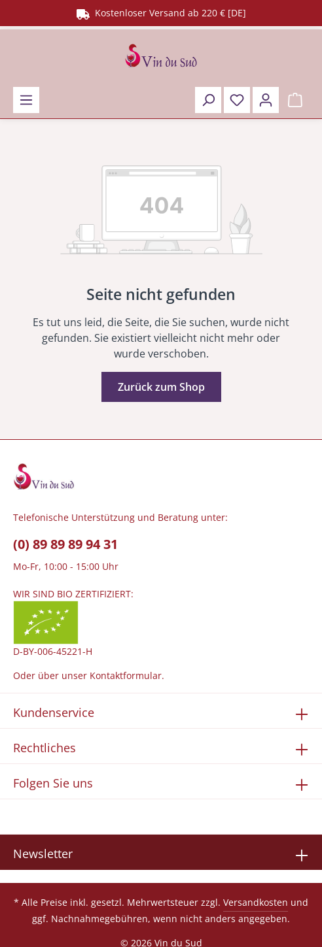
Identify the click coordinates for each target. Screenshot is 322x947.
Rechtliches (44, 748)
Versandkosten (255, 902)
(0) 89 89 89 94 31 (65, 544)
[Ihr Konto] (266, 100)
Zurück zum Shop (161, 387)
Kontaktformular (126, 675)
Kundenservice (53, 712)
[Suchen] (208, 100)
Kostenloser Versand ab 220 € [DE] (161, 13)
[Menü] (26, 100)
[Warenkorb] (295, 100)
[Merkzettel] (237, 100)
